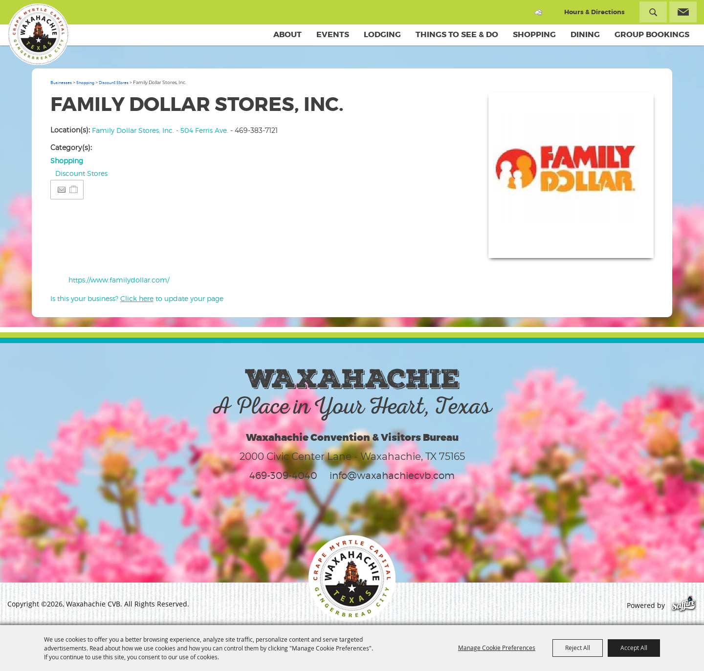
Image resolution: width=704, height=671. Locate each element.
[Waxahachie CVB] (38, 34)
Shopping (534, 34)
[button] (571, 175)
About (287, 34)
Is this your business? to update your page (136, 298)
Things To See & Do (457, 34)
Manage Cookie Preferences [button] (496, 647)
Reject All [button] (577, 647)
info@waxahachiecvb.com (392, 475)
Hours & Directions (594, 12)
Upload (634, 244)
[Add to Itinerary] (74, 189)
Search (653, 11)
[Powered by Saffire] (684, 605)
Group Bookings (652, 34)
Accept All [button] (633, 647)
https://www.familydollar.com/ (118, 280)
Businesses (61, 82)
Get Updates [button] (683, 11)
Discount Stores (114, 82)
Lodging (382, 34)
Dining (585, 34)
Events (332, 34)
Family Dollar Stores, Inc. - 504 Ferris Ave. (160, 130)
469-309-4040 (283, 475)
